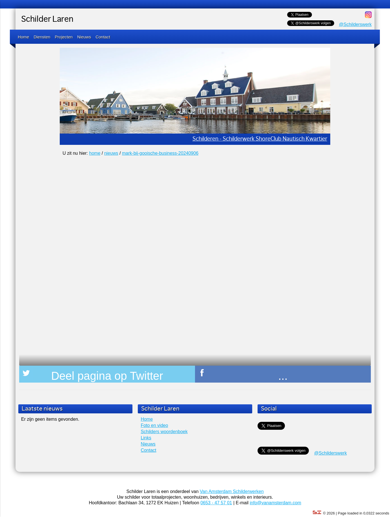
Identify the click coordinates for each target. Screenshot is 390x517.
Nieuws (84, 36)
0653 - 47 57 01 (216, 502)
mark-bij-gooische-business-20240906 (160, 153)
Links (146, 437)
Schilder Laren (47, 19)
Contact (103, 36)
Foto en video (154, 425)
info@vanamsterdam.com (275, 502)
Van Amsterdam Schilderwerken (231, 491)
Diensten (42, 36)
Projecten (64, 36)
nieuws (111, 153)
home (94, 153)
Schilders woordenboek (164, 431)
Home (23, 36)
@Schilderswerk (355, 24)
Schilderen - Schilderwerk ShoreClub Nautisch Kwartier (259, 139)
